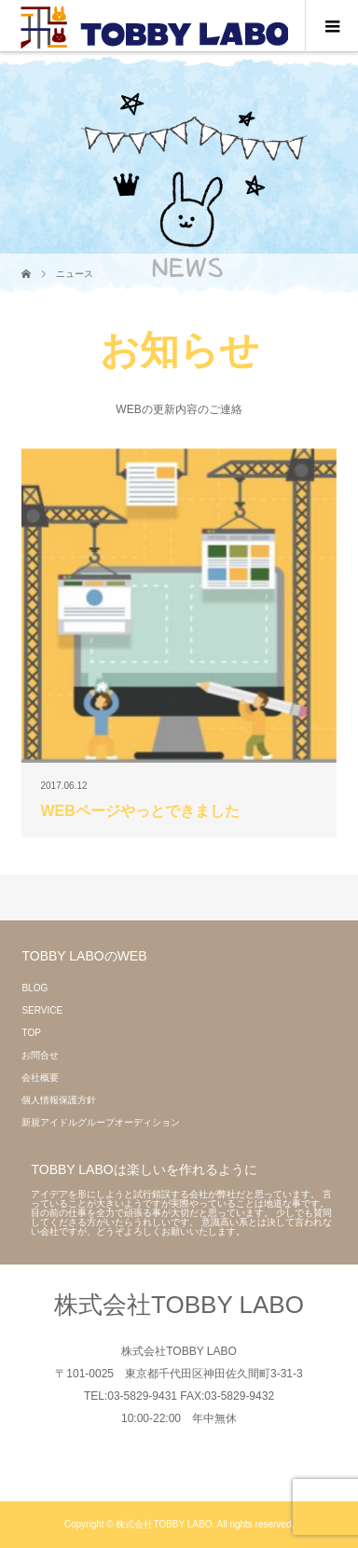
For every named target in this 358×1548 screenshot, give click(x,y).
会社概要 (40, 1077)
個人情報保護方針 (58, 1100)
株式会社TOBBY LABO (179, 1305)
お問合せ (40, 1055)
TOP (30, 1033)
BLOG (34, 988)
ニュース (74, 274)
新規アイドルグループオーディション (100, 1122)
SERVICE (41, 1010)
